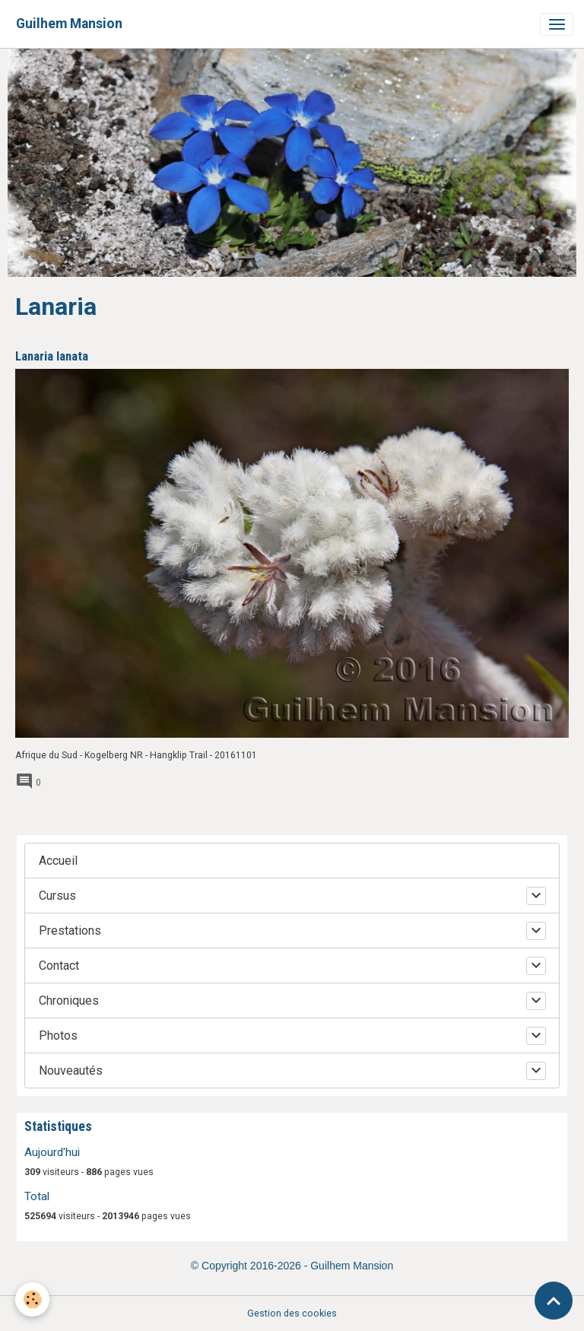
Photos (58, 1035)
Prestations (70, 930)
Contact (59, 965)
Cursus (57, 895)
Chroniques (69, 1000)
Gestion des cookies (292, 1313)
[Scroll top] (554, 1301)
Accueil (58, 860)
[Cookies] (32, 1299)
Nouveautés (71, 1070)
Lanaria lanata (51, 356)
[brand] (69, 24)
